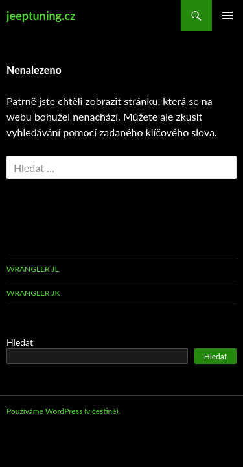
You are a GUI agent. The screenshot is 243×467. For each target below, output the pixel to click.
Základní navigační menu (227, 15)
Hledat (19, 342)
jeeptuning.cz (40, 15)
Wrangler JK (33, 293)
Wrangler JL (32, 269)
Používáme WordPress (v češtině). (63, 411)
